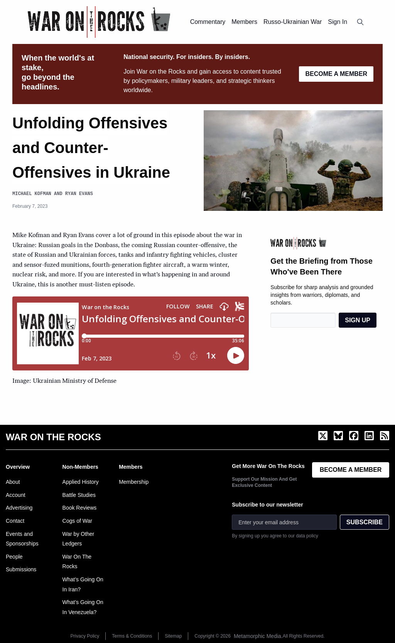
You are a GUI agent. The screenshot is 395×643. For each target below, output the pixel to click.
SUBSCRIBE (364, 522)
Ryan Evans (79, 193)
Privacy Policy (85, 636)
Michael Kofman (31, 193)
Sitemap (173, 636)
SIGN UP (357, 320)
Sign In (337, 22)
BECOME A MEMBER (336, 74)
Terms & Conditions (132, 636)
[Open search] (360, 22)
